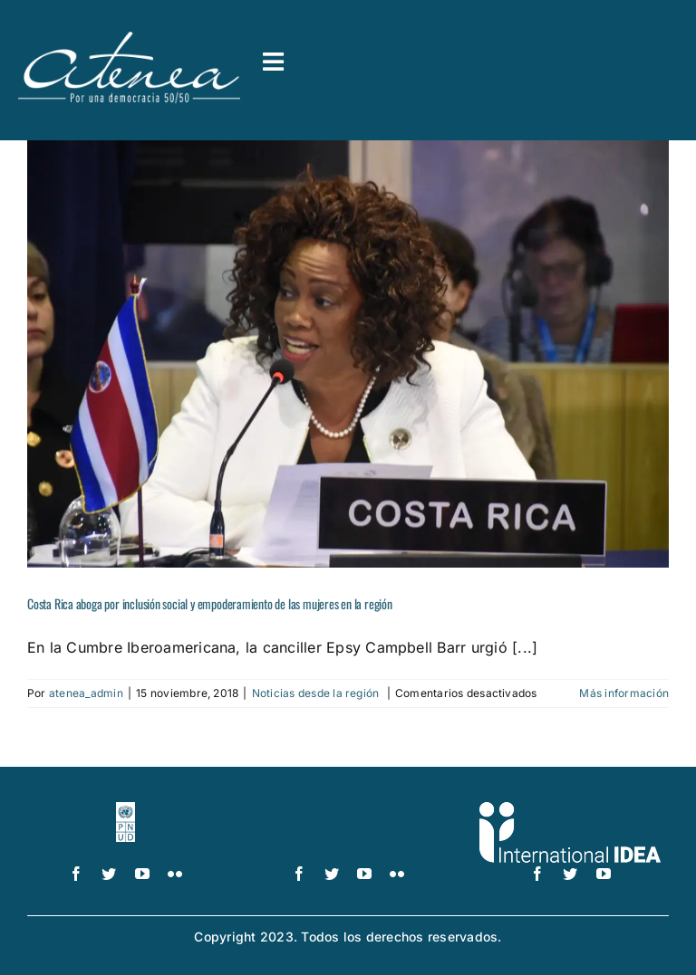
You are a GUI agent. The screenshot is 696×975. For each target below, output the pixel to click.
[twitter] (109, 873)
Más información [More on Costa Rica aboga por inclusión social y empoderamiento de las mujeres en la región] (624, 693)
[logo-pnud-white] (126, 809)
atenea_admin (86, 693)
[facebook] (76, 873)
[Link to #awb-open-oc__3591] (273, 62)
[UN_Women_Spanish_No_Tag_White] (348, 809)
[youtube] (142, 873)
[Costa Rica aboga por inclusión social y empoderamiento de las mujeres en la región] (348, 354)
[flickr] (175, 873)
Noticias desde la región (317, 693)
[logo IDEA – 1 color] (570, 809)
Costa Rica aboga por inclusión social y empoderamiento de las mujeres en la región (209, 603)
